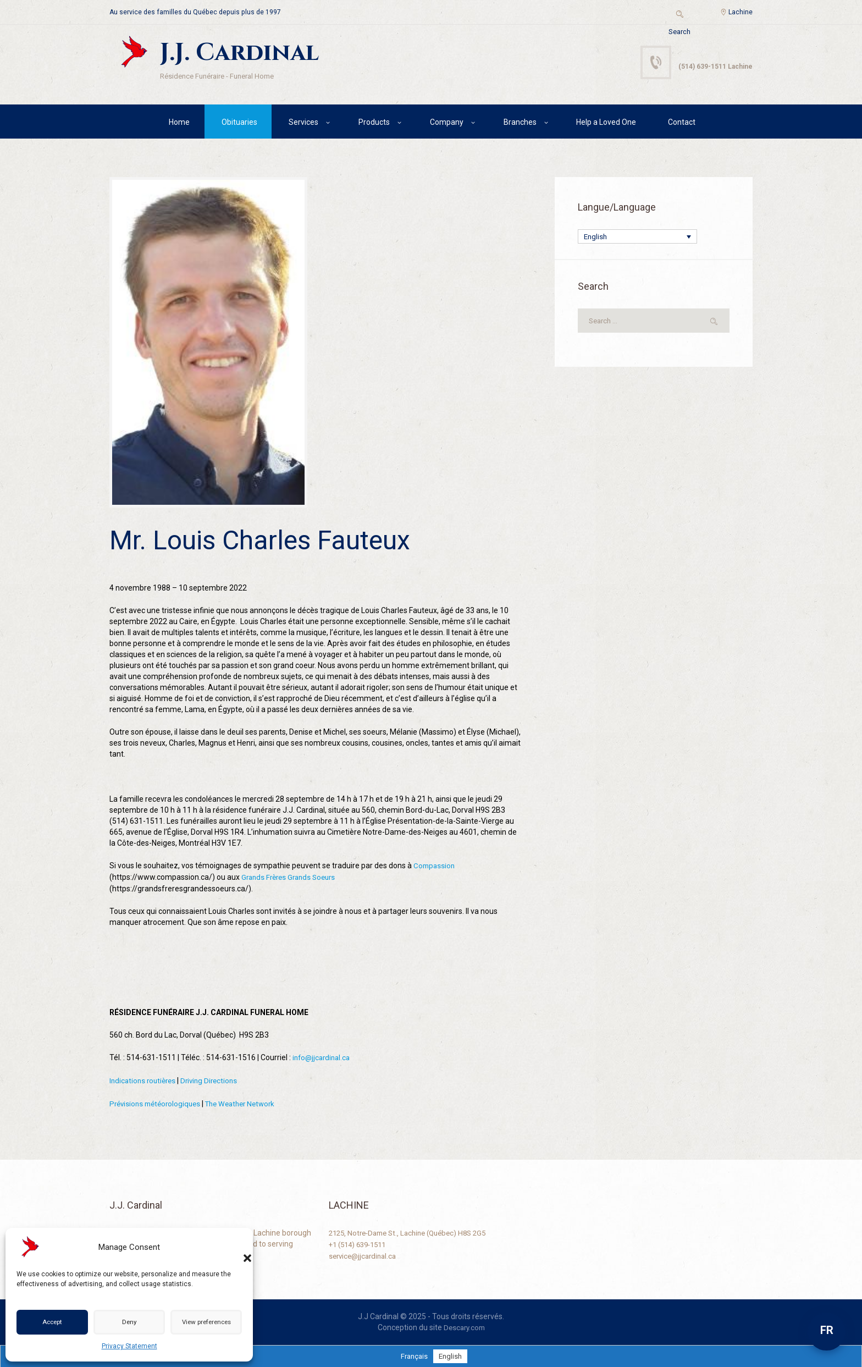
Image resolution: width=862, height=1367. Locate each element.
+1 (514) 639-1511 (361, 1242)
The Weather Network (249, 1103)
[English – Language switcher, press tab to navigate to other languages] (637, 238)
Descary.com (464, 1326)
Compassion (435, 867)
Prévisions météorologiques (157, 1103)
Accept (51, 1322)
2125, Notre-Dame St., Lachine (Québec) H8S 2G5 (414, 1231)
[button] (236, 1247)
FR (826, 1330)
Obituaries (239, 123)
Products (374, 123)
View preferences (204, 1322)
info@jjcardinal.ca (323, 1058)
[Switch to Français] (413, 1355)
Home (179, 123)
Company (446, 123)
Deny (126, 1322)
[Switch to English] (451, 1355)
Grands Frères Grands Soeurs (291, 878)
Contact (681, 123)
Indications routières (144, 1080)
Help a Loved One (606, 123)
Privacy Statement (129, 1346)
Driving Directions (215, 1080)
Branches (520, 123)
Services (303, 123)
